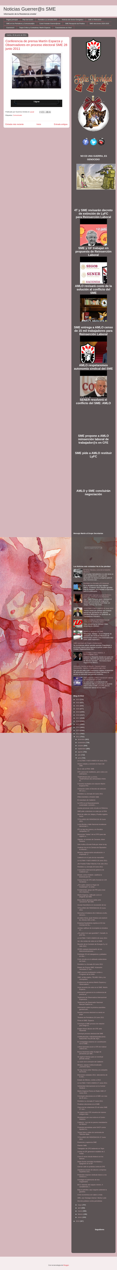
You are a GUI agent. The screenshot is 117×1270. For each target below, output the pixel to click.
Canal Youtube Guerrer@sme (49, 23)
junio (80, 758)
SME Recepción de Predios (75, 23)
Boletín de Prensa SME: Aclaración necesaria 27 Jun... (89, 968)
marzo (80, 1211)
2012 (78, 734)
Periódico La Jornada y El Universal (96, 583)
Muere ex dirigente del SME (93, 631)
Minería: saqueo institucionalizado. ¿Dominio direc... (89, 1066)
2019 (78, 712)
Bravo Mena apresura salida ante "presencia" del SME (89, 901)
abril (79, 1208)
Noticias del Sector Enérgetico (72, 20)
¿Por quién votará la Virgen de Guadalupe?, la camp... (88, 886)
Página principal (12, 20)
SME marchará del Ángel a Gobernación (88, 643)
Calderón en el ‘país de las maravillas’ (90, 857)
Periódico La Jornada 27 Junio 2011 (90, 1101)
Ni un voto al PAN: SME (85, 769)
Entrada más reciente (15, 124)
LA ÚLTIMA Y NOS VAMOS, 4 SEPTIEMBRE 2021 (94, 654)
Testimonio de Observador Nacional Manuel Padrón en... (90, 1003)
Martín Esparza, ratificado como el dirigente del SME (89, 896)
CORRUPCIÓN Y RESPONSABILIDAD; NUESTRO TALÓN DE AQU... (91, 1038)
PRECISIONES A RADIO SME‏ (88, 797)
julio (79, 755)
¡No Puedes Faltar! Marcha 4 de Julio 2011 (92, 864)
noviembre (82, 742)
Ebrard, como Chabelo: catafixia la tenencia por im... (89, 876)
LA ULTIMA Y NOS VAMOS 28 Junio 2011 (92, 938)
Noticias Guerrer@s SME (30, 9)
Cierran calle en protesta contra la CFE (91, 1167)
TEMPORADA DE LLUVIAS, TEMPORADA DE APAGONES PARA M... (91, 779)
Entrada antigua (60, 124)
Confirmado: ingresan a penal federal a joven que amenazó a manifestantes (97, 596)
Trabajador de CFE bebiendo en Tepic (90, 1148)
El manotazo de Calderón (86, 800)
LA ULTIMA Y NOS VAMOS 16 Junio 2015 (98, 608)
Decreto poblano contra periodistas (89, 1201)
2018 (78, 715)
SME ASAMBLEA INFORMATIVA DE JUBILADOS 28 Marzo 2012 (97, 621)
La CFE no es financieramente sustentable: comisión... (88, 804)
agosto (80, 752)
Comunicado (17, 115)
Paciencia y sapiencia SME (87, 1142)
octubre (81, 746)
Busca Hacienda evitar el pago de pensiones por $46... (89, 1053)
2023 (78, 699)
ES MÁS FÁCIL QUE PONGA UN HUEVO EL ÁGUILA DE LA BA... (92, 919)
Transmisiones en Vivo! (63, 27)
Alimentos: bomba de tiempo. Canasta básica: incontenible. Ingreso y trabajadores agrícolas (90, 667)
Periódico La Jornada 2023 (47, 20)
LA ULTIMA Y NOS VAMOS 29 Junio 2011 (92, 860)
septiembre (82, 749)
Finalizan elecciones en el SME (88, 1104)
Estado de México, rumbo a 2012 (89, 1080)
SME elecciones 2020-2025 (99, 23)
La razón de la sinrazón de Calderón (90, 1062)
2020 (78, 709)
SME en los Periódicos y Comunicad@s (20, 23)
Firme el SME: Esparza (85, 1020)
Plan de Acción (28, 20)
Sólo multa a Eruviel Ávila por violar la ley (92, 844)
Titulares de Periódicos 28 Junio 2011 (90, 1017)
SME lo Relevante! (94, 20)
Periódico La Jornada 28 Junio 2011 (90, 964)
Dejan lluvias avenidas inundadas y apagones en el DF (89, 1162)
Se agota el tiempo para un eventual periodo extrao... (90, 1058)
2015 (78, 724)
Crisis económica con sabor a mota (89, 1195)
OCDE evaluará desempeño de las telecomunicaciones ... (89, 950)
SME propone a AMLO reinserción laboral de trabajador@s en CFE (98, 679)
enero (80, 1217)
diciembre (81, 739)
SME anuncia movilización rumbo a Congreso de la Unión (89, 973)
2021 (78, 706)
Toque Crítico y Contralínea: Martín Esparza (34, 27)
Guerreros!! (10, 27)
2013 (78, 730)
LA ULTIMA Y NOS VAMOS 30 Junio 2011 (92, 761)
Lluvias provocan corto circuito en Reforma (92, 808)
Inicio (39, 124)
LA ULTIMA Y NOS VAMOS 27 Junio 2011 (92, 1083)
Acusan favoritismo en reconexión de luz (91, 905)
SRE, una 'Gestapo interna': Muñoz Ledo (91, 1198)
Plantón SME (82, 1145)
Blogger (66, 1265)
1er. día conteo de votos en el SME (89, 941)
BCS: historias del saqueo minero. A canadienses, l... (90, 1186)
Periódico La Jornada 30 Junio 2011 (90, 794)
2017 (78, 718)
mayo (80, 1205)
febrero (80, 1214)
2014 (78, 727)
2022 (78, 702)
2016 (78, 721)
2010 (78, 1221)
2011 (78, 737)
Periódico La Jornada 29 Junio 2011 (90, 867)
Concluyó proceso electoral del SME (90, 1033)
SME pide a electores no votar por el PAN (92, 811)
